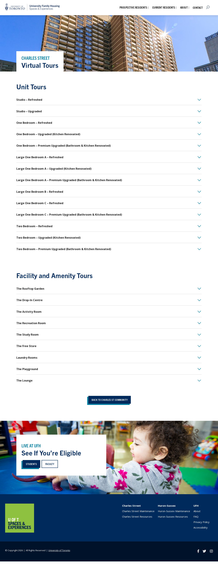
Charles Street (131, 508)
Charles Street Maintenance (138, 514)
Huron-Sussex (167, 508)
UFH (196, 508)
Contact (198, 7)
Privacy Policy (201, 525)
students (31, 466)
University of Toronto (59, 553)
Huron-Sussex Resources (173, 519)
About (184, 7)
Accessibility (200, 530)
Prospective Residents (133, 7)
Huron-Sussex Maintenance (174, 514)
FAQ (195, 519)
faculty (50, 466)
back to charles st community (110, 402)
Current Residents (163, 7)
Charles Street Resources (137, 519)
